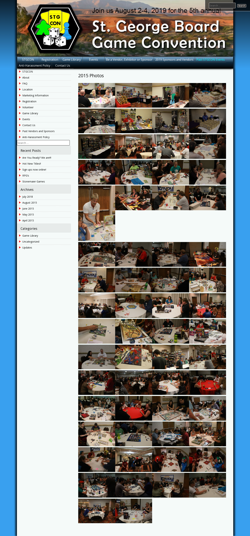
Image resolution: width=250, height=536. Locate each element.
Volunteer (28, 107)
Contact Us (62, 65)
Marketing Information (35, 95)
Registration (49, 60)
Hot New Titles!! (31, 163)
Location (27, 89)
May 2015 (28, 214)
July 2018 (27, 196)
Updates (27, 247)
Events (93, 60)
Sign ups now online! (34, 169)
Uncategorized (30, 241)
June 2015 (28, 208)
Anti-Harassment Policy (34, 65)
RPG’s (25, 175)
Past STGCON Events (210, 60)
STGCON (28, 60)
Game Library (72, 60)
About (25, 77)
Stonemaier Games (33, 181)
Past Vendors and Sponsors (38, 131)
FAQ (24, 83)
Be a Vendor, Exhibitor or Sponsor (129, 60)
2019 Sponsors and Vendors (174, 60)
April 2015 (28, 220)
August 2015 (29, 202)
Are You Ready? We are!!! (36, 157)
